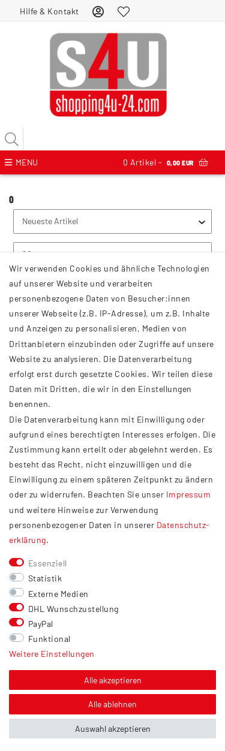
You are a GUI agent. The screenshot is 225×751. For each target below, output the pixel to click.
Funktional (49, 639)
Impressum (188, 494)
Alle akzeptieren (113, 680)
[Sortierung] (112, 221)
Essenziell (47, 563)
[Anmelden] (98, 11)
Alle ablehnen (112, 704)
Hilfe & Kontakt (49, 11)
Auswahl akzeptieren (113, 728)
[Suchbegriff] (112, 139)
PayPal (40, 624)
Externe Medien (58, 594)
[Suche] (12, 139)
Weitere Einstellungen (52, 654)
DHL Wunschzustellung (73, 609)
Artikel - (165, 162)
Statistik (45, 578)
